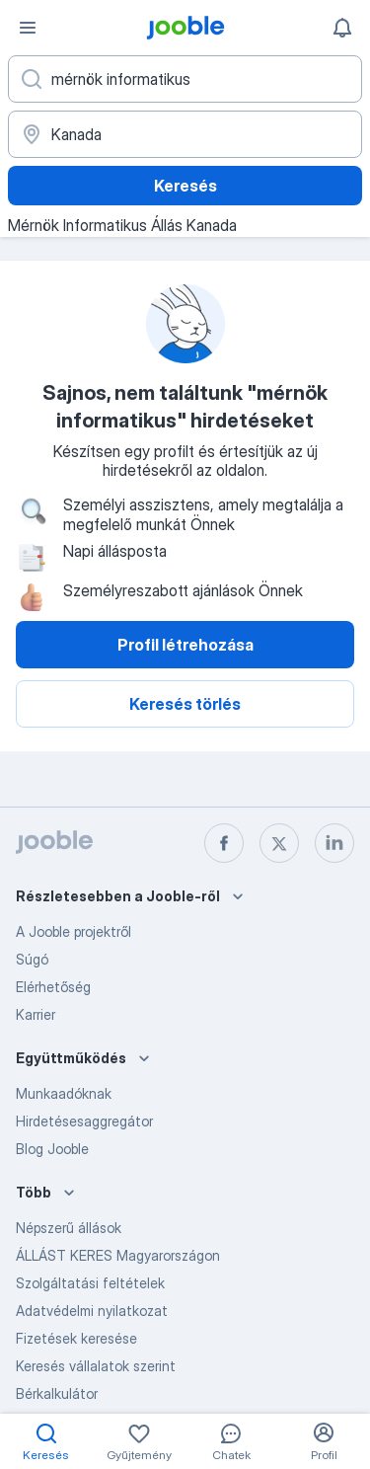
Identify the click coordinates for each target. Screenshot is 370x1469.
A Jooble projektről (73, 931)
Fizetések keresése (76, 1338)
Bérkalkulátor (57, 1393)
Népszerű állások (68, 1227)
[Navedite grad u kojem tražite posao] (185, 134)
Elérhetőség (53, 986)
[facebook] (224, 843)
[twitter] (279, 843)
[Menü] (27, 27)
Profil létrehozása (185, 645)
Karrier (35, 1014)
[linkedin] (334, 843)
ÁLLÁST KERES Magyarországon (118, 1255)
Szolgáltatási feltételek (90, 1283)
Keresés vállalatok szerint (96, 1365)
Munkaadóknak (63, 1093)
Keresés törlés (185, 704)
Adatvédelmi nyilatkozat (92, 1310)
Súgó (32, 959)
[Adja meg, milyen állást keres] (185, 79)
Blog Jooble (52, 1148)
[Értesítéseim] (342, 27)
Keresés (185, 185)
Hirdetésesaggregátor (84, 1121)
